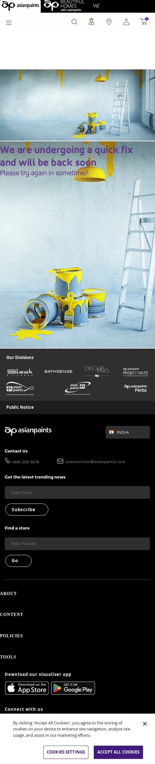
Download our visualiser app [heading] (38, 680)
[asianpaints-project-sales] (135, 372)
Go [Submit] (15, 560)
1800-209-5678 (25, 462)
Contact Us (16, 450)
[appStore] (27, 693)
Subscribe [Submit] (23, 509)
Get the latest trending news (35, 476)
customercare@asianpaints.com (95, 461)
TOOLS (77, 661)
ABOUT (77, 594)
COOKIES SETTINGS (66, 752)
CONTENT (77, 616)
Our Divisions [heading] (19, 357)
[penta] (135, 388)
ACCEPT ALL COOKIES (118, 752)
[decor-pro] (97, 372)
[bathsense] (58, 372)
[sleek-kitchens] (20, 372)
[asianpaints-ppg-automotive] (20, 388)
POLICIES (77, 639)
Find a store (17, 527)
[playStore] (73, 698)
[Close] (145, 724)
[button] (126, 21)
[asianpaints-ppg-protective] (78, 388)
